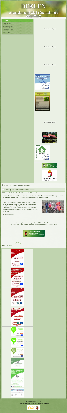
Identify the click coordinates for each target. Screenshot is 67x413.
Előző (17, 242)
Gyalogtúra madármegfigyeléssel (19, 189)
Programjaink (8, 27)
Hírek (10, 246)
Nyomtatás (27, 193)
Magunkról (7, 24)
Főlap (9, 185)
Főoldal (5, 21)
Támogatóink (8, 30)
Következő (18, 244)
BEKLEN (33, 6)
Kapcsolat (6, 33)
